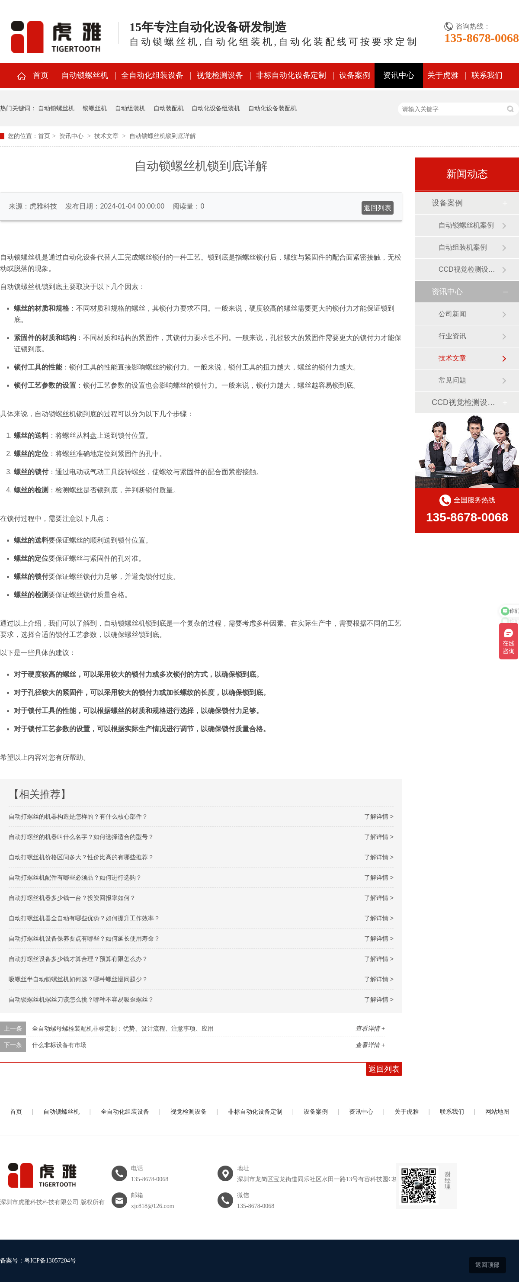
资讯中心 (398, 75)
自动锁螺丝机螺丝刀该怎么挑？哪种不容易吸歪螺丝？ (81, 999)
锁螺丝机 (95, 108)
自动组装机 (130, 108)
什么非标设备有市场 (59, 1044)
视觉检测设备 (219, 75)
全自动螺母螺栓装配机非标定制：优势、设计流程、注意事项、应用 (123, 1028)
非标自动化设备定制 (291, 75)
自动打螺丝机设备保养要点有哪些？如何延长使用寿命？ (84, 938)
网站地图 (497, 1111)
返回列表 (377, 208)
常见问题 (452, 380)
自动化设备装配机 (272, 108)
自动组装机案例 (463, 247)
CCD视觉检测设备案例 (470, 269)
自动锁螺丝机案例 (466, 225)
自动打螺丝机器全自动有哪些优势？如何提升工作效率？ (84, 918)
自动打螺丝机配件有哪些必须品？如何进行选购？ (75, 877)
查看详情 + (370, 1028)
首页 (40, 75)
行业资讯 (452, 336)
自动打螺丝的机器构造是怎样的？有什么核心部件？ (78, 816)
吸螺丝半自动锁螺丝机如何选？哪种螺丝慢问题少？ (78, 979)
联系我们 (487, 75)
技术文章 (106, 136)
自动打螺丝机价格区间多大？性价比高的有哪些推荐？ (81, 857)
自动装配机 (169, 108)
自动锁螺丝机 (84, 75)
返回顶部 (487, 1264)
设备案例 (354, 75)
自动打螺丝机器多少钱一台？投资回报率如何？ (72, 897)
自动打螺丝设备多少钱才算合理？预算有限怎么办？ (78, 958)
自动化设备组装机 (216, 108)
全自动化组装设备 (152, 75)
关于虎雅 (442, 75)
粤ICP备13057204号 (50, 1260)
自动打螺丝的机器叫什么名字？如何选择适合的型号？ (81, 836)
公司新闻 (452, 314)
